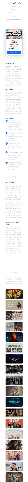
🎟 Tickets (14, 52)
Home (14, 6)
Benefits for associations (14, 19)
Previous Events (14, 13)
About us (14, 9)
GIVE (14, 16)
